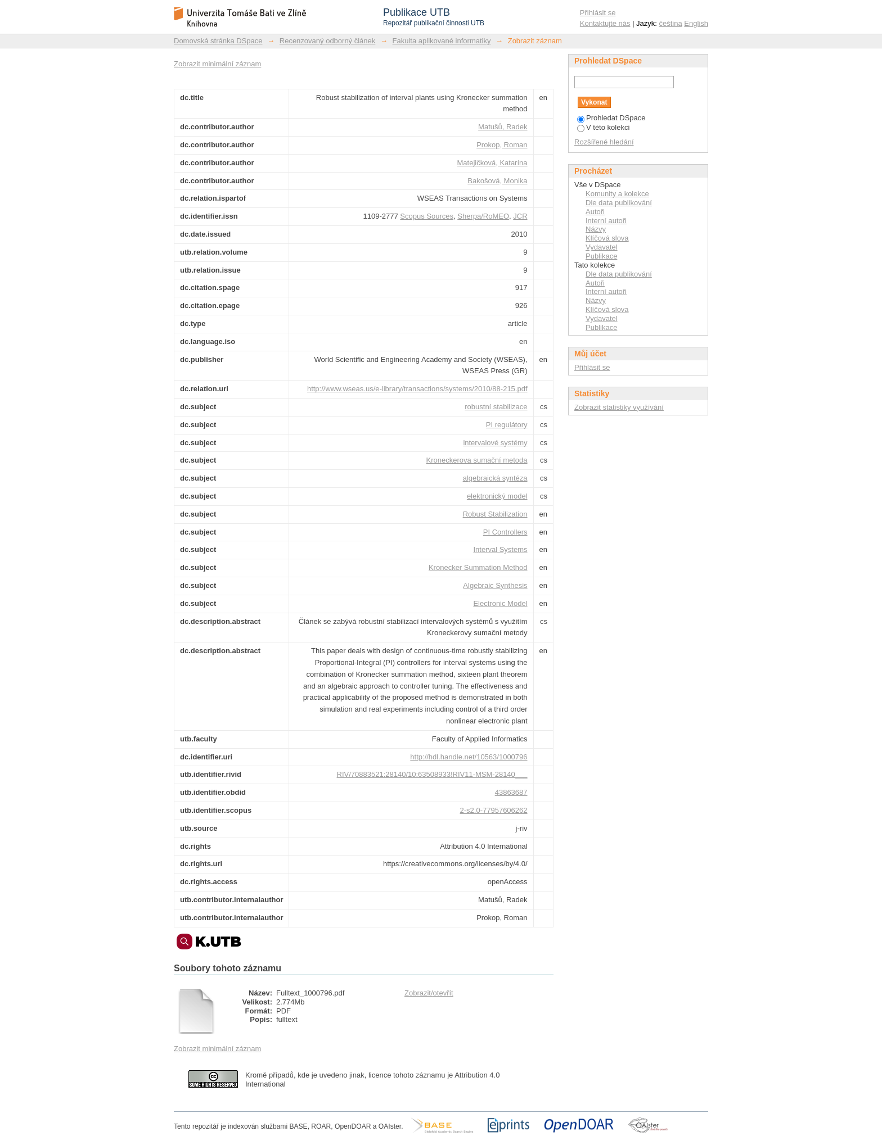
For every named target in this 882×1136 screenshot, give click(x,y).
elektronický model (497, 496)
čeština (670, 23)
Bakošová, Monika (497, 180)
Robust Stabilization (495, 514)
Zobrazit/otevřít (428, 993)
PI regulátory (507, 424)
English (696, 23)
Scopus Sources (426, 216)
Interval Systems (500, 549)
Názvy (596, 229)
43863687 (511, 792)
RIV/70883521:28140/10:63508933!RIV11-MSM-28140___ (432, 774)
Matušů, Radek (502, 127)
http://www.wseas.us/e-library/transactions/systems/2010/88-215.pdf (417, 388)
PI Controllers (505, 532)
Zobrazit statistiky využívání (619, 407)
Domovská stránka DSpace (218, 41)
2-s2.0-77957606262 (494, 810)
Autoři (595, 211)
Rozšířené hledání (604, 142)
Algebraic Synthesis (495, 585)
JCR (520, 216)
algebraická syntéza (495, 478)
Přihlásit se (598, 12)
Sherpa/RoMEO (483, 216)
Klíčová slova (607, 238)
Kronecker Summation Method (478, 567)
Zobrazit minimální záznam (217, 64)
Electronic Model (500, 603)
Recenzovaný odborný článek (328, 41)
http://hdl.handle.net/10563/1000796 (468, 757)
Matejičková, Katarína (492, 163)
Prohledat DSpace (611, 118)
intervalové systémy (495, 442)
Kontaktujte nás (605, 23)
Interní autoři (606, 220)
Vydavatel (602, 247)
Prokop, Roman (501, 145)
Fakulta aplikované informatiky (442, 41)
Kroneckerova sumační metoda (477, 460)
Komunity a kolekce (617, 193)
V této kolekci (603, 127)
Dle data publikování (619, 202)
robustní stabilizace (496, 406)
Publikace (601, 256)
